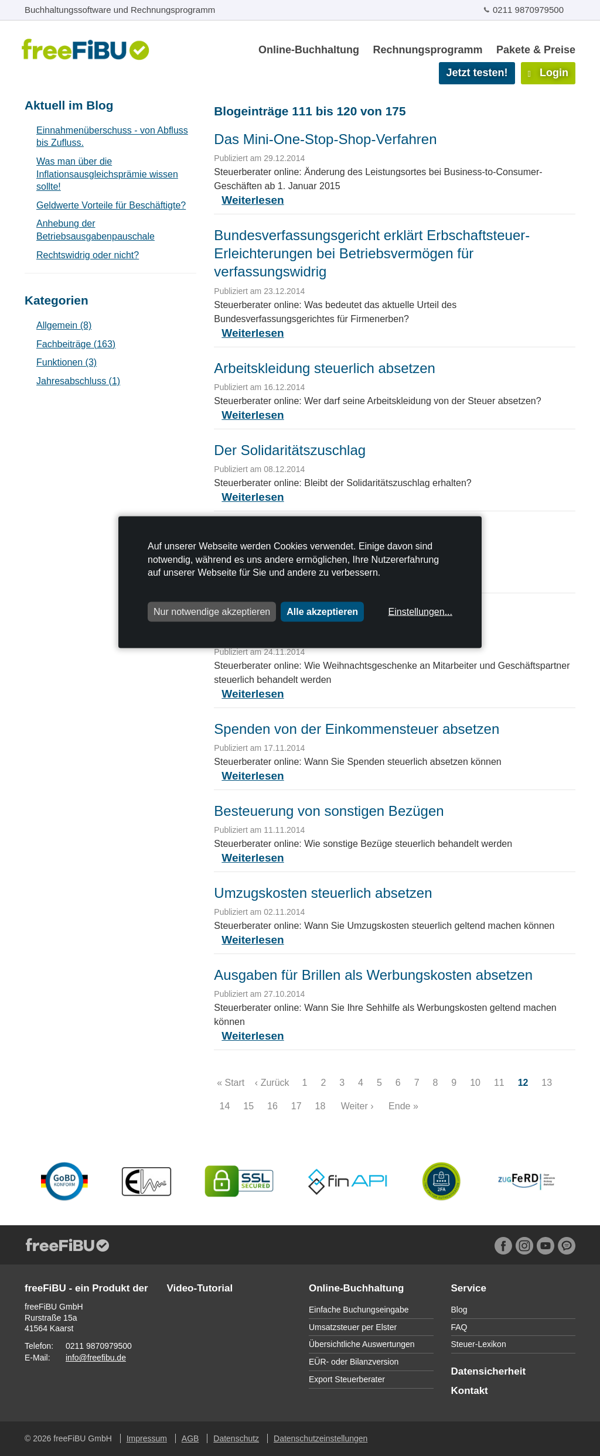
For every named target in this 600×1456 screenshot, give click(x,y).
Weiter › (357, 1106)
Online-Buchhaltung (308, 50)
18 (320, 1106)
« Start (230, 1083)
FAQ (459, 1327)
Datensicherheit (488, 1371)
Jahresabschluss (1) (78, 381)
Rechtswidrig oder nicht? (87, 255)
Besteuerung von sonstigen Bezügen (329, 811)
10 (475, 1083)
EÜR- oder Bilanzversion (353, 1361)
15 (249, 1106)
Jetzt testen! (476, 72)
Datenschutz (236, 1438)
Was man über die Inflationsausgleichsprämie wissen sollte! (107, 174)
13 (547, 1083)
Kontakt (469, 1390)
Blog (459, 1309)
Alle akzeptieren (322, 611)
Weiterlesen (252, 200)
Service (469, 1288)
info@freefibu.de (96, 1357)
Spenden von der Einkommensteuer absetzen (356, 729)
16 (273, 1106)
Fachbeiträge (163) (75, 344)
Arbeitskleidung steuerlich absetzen (324, 368)
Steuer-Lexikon (478, 1344)
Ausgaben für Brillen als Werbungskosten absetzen (373, 975)
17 (296, 1106)
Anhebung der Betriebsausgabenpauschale (95, 229)
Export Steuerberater (347, 1379)
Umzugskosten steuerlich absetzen (323, 893)
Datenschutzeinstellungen (320, 1438)
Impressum (147, 1438)
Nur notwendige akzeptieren (212, 611)
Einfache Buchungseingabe (358, 1309)
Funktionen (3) (66, 362)
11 (499, 1083)
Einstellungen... (420, 611)
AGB (190, 1438)
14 (225, 1106)
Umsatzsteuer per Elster (353, 1327)
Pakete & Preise (535, 50)
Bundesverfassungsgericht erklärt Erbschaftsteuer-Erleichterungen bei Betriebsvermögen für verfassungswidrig (372, 253)
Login (548, 72)
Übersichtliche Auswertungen (362, 1344)
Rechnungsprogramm (427, 50)
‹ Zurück (272, 1083)
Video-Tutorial (200, 1288)
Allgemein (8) (63, 325)
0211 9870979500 (528, 10)
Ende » (403, 1106)
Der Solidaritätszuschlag (290, 450)
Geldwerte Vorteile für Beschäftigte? (111, 205)
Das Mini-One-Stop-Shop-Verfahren (325, 139)
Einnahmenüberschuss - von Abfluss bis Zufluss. (112, 136)
